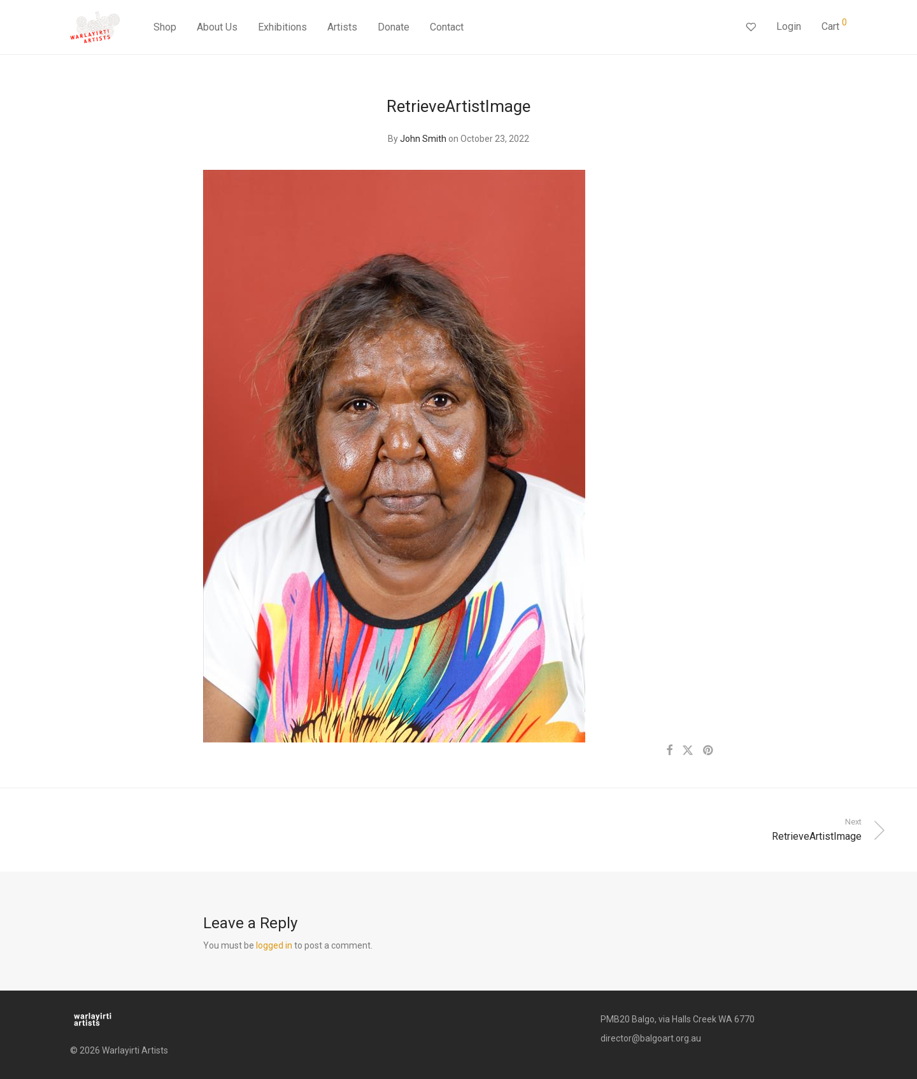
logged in (274, 945)
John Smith (423, 139)
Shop (164, 27)
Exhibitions (282, 27)
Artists (342, 27)
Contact (447, 27)
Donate (393, 27)
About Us (217, 27)
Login (788, 26)
